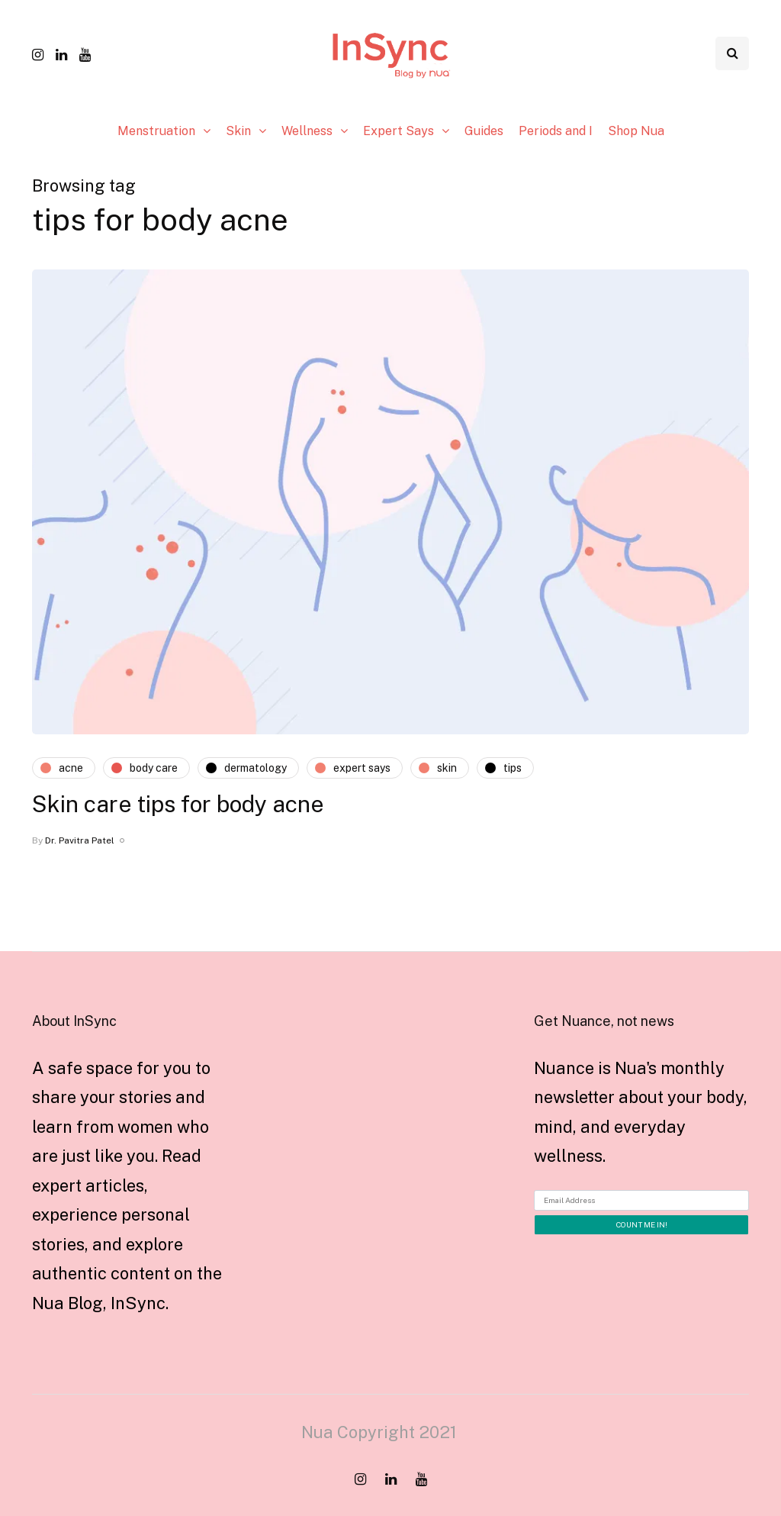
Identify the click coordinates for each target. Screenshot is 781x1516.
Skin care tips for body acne (178, 804)
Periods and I (556, 131)
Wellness (307, 131)
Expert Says (398, 131)
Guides (483, 131)
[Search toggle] (732, 53)
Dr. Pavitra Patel (79, 840)
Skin (238, 131)
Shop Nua (636, 131)
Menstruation (156, 131)
